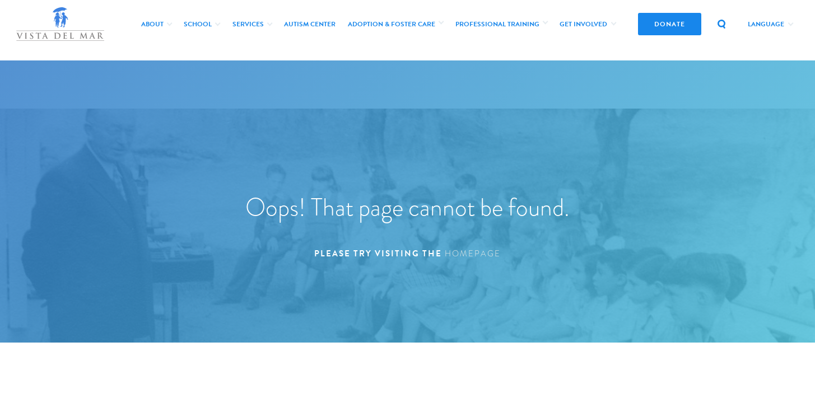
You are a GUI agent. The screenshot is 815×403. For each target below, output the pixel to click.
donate (669, 24)
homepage (473, 253)
